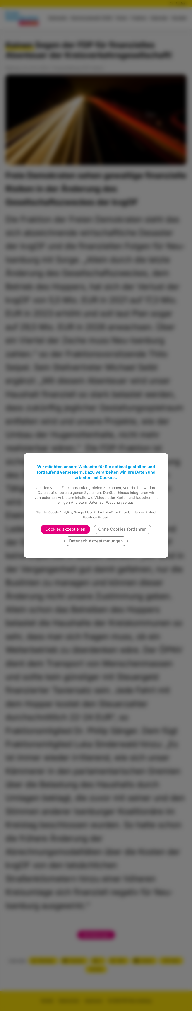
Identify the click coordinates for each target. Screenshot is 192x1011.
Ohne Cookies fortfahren (122, 529)
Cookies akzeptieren (65, 529)
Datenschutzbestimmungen (96, 541)
